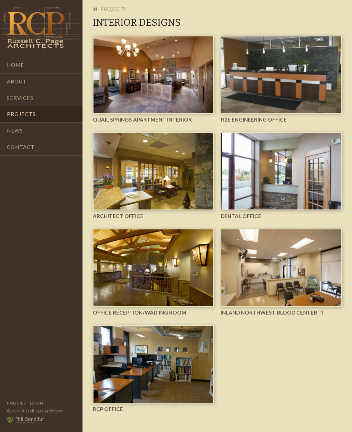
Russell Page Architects (40, 27)
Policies (16, 403)
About (17, 81)
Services (20, 98)
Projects (21, 114)
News (15, 130)
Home (15, 65)
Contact (21, 147)
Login (36, 403)
